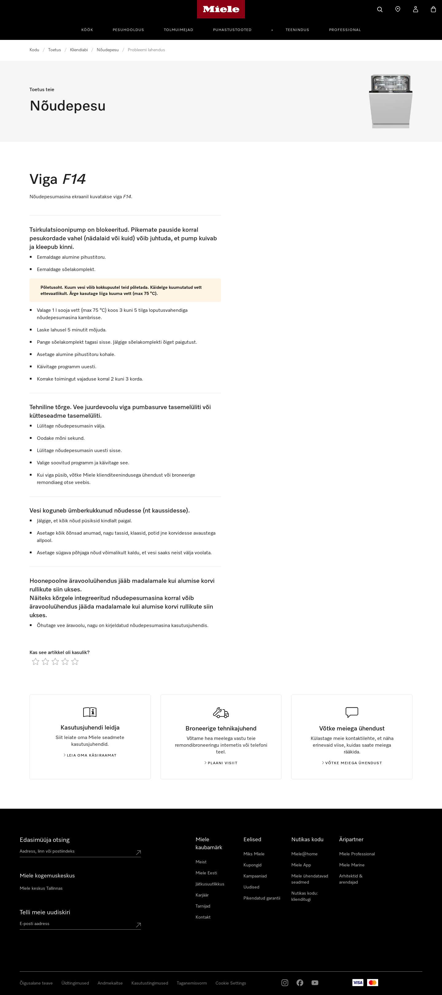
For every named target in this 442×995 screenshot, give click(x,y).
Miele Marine (352, 865)
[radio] (35, 661)
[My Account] (415, 9)
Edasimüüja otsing (45, 840)
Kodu (34, 50)
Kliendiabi (79, 50)
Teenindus (297, 30)
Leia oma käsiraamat (90, 755)
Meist (201, 862)
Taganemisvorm (192, 983)
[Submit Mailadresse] (138, 925)
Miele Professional (357, 854)
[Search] (380, 9)
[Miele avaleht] (221, 9)
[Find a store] (397, 9)
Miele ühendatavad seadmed (309, 879)
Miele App (301, 865)
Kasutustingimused (149, 983)
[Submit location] (138, 852)
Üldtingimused (75, 983)
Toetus (54, 50)
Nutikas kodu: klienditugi (304, 896)
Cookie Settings (230, 983)
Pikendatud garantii (261, 898)
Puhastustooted (232, 30)
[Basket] (433, 9)
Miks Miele (254, 854)
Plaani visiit (221, 763)
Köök (87, 30)
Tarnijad (203, 906)
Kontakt (203, 917)
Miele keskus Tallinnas (41, 888)
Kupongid (252, 865)
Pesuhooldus (128, 30)
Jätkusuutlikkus (210, 884)
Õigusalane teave (36, 983)
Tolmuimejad (178, 30)
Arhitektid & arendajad (351, 879)
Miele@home (304, 854)
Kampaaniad (255, 876)
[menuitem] (90, 29)
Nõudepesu (108, 50)
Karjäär (202, 895)
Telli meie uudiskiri (45, 912)
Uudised (251, 887)
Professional (345, 30)
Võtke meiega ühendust (352, 763)
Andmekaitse (110, 983)
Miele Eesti (206, 873)
